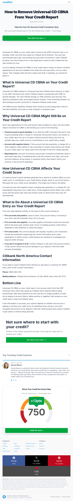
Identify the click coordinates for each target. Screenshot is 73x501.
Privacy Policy (66, 497)
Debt (4, 448)
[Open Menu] (69, 2)
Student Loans (30, 446)
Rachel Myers (16, 365)
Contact (41, 446)
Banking (5, 446)
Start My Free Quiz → (36, 38)
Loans (16, 451)
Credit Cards (6, 451)
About (41, 443)
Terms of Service (55, 497)
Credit (4, 443)
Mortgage (17, 446)
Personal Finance (31, 443)
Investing (16, 448)
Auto (15, 443)
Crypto (28, 448)
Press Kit (41, 448)
